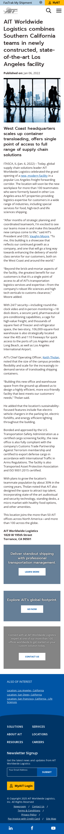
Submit (47, 772)
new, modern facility (34, 176)
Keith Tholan (51, 357)
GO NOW (32, 609)
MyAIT (54, 2)
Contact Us (32, 656)
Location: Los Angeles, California (25, 690)
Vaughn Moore (39, 236)
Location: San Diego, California (24, 694)
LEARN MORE (32, 571)
